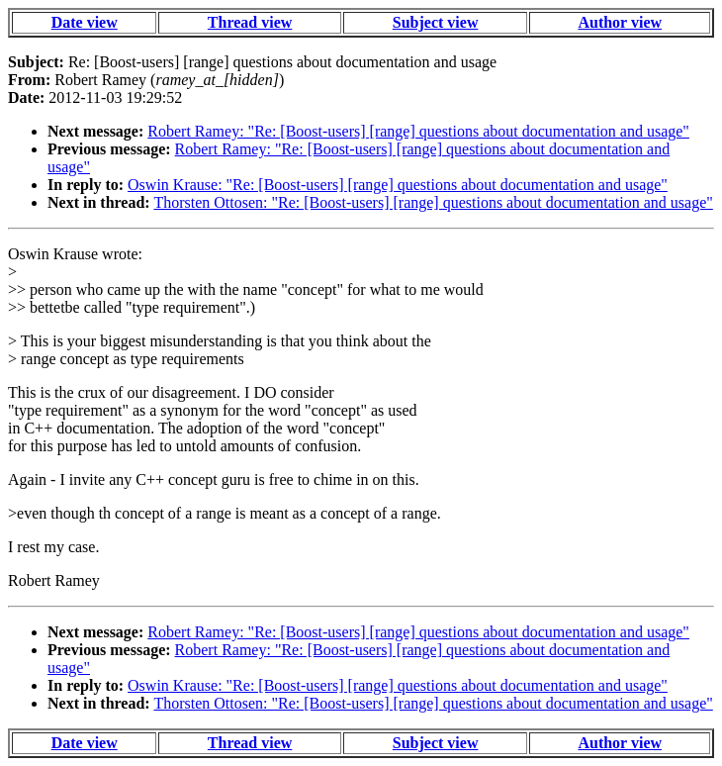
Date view (84, 22)
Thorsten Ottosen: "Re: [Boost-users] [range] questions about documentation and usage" (432, 202)
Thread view (250, 22)
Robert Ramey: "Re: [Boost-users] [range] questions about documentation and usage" (418, 131)
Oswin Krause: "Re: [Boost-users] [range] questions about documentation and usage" (398, 184)
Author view (620, 22)
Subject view (436, 22)
